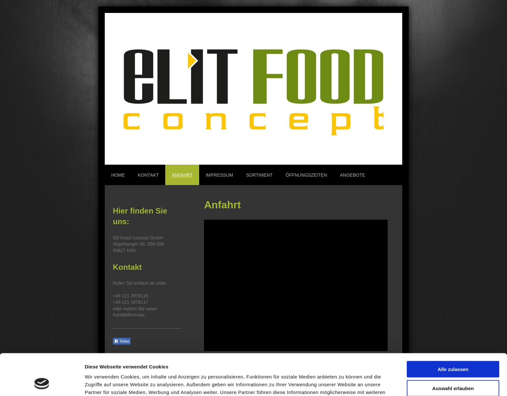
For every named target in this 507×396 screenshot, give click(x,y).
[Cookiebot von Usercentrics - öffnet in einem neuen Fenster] (42, 383)
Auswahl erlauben (453, 350)
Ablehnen (453, 369)
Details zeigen (344, 383)
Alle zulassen (452, 331)
